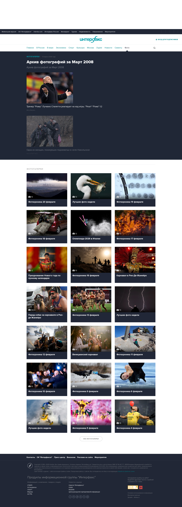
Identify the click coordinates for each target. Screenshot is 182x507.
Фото (127, 48)
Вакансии (71, 457)
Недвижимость (84, 32)
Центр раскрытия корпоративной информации (84, 492)
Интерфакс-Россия (52, 32)
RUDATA (71, 490)
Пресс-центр (59, 457)
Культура (80, 48)
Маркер (30, 492)
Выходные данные (134, 495)
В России (40, 48)
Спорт (71, 48)
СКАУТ (29, 490)
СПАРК (29, 485)
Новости (108, 48)
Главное (30, 48)
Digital (99, 48)
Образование (98, 32)
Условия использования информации (140, 493)
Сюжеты (118, 48)
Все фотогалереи (91, 439)
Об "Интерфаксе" (24, 32)
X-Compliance (31, 487)
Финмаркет (65, 32)
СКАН (71, 487)
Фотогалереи (33, 57)
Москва (90, 48)
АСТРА (29, 494)
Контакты (31, 457)
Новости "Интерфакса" (76, 485)
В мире (50, 48)
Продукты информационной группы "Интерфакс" (61, 477)
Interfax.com (38, 32)
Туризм (74, 32)
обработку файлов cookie (126, 471)
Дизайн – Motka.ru (134, 497)
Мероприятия (110, 32)
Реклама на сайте (85, 457)
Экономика (61, 48)
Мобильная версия (9, 32)
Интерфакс (91, 39)
